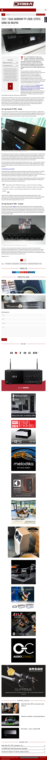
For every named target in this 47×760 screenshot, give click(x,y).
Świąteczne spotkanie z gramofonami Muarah (33, 716)
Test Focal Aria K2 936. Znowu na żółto (23, 291)
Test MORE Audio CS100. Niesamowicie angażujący (14, 748)
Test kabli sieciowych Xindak (7, 168)
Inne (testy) (39, 14)
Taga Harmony (23, 263)
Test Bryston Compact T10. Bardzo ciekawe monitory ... (15, 751)
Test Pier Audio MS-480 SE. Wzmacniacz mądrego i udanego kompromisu (23, 306)
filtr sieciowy (8, 263)
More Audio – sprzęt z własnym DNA (30, 729)
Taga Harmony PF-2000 (33, 263)
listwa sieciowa (15, 263)
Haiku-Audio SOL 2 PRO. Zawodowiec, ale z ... (13, 745)
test (40, 263)
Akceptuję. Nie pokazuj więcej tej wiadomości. (29, 757)
